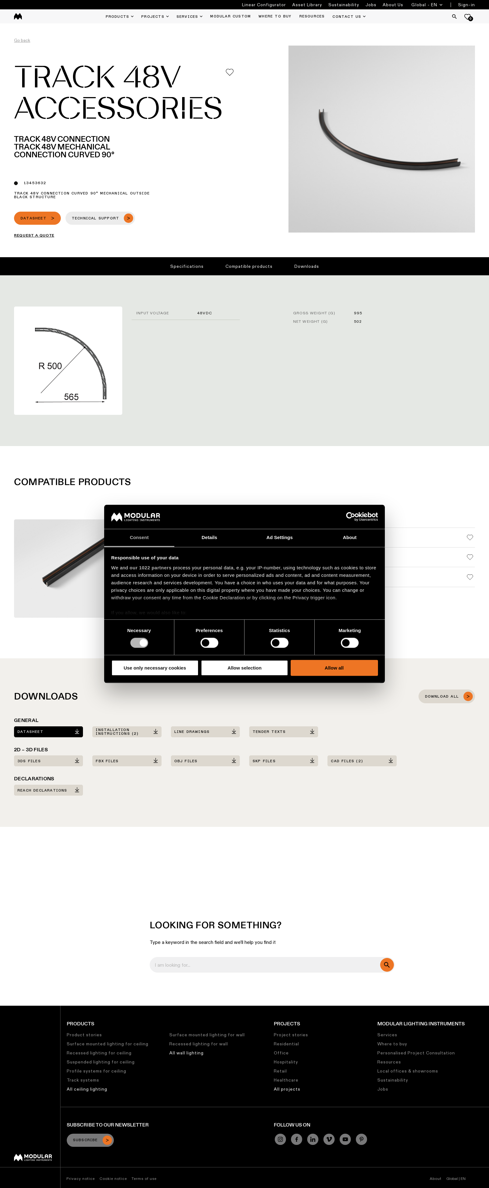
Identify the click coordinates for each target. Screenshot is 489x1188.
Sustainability (343, 4)
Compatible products (249, 266)
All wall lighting (186, 1053)
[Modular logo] (33, 1159)
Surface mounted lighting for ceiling (107, 1044)
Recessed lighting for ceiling (99, 1053)
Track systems (83, 1080)
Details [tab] (209, 537)
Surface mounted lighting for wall (207, 1035)
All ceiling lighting (87, 1089)
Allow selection (244, 667)
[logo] (18, 16)
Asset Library (307, 4)
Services (387, 1035)
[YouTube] (345, 1139)
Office (281, 1053)
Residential (286, 1044)
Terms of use (144, 1178)
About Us (393, 4)
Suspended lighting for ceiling (101, 1062)
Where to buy (392, 1044)
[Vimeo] (329, 1139)
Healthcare (286, 1080)
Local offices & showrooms (407, 1071)
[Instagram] (280, 1139)
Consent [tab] (139, 537)
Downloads (306, 266)
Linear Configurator (264, 4)
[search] (387, 965)
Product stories (84, 1035)
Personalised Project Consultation (416, 1053)
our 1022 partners (151, 567)
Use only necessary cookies (154, 667)
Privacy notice (80, 1178)
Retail (280, 1071)
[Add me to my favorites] (230, 72)
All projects (287, 1089)
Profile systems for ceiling (96, 1071)
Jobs (371, 4)
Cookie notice (113, 1178)
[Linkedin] (312, 1139)
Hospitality (286, 1062)
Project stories (291, 1035)
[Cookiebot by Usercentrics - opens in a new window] (350, 517)
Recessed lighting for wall (198, 1044)
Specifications (187, 266)
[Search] (454, 17)
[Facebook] (296, 1139)
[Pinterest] (361, 1139)
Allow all (334, 667)
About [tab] (350, 537)
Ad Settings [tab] (279, 537)
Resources (389, 1062)
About (436, 1178)
